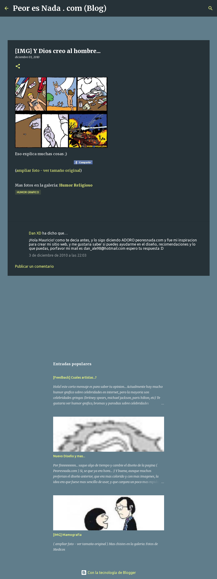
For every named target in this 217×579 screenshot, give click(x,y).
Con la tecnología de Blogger (108, 572)
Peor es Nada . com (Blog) (60, 8)
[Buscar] (113, 8)
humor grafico (28, 192)
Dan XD (35, 233)
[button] (18, 66)
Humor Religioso (75, 185)
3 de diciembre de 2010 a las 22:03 (57, 255)
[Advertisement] (108, 315)
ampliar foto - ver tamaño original (48, 170)
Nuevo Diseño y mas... (69, 456)
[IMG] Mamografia (67, 535)
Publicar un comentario (34, 266)
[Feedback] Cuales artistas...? (75, 377)
